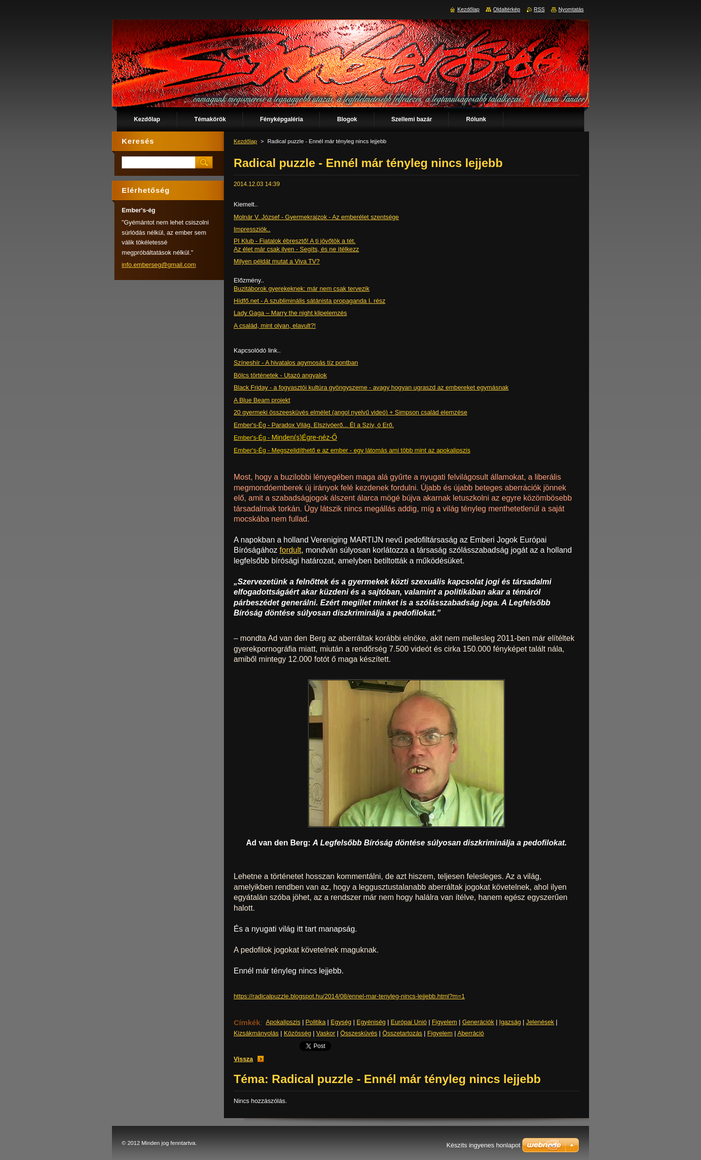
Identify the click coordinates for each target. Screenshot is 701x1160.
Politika (316, 1022)
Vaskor (325, 1033)
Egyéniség (371, 1022)
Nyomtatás (571, 9)
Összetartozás (402, 1033)
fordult (290, 550)
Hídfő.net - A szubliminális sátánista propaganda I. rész (310, 300)
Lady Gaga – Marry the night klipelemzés (290, 313)
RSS (539, 9)
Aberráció (470, 1033)
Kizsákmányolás (256, 1033)
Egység (341, 1022)
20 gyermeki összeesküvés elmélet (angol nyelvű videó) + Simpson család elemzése (350, 412)
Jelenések (540, 1022)
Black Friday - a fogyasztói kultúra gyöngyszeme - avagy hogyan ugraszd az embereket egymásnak (371, 387)
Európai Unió (409, 1022)
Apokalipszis (283, 1022)
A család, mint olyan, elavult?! (275, 325)
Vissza (243, 1059)
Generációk (478, 1022)
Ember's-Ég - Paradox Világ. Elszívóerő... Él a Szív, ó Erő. (314, 425)
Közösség (297, 1033)
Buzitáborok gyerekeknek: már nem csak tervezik (301, 288)
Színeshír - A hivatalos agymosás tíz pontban (296, 362)
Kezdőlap (245, 141)
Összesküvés (358, 1033)
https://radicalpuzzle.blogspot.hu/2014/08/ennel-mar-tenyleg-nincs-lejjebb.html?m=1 (349, 996)
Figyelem (444, 1022)
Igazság (510, 1022)
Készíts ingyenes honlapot (483, 1145)
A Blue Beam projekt (262, 400)
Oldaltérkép (506, 9)
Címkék (247, 1022)
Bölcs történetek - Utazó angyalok (280, 375)
